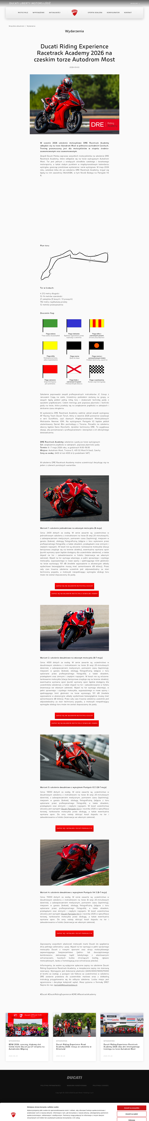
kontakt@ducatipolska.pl (65, 985)
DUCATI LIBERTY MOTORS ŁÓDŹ (30, 3)
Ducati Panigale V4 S (71, 914)
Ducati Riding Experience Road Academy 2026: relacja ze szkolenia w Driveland (73, 1047)
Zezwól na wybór (132, 1102)
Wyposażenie (38, 13)
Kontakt (128, 13)
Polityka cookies (100, 1085)
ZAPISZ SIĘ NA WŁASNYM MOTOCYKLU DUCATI (74, 715)
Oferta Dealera (95, 13)
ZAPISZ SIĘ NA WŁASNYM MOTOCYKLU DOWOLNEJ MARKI (74, 594)
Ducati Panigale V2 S (71, 809)
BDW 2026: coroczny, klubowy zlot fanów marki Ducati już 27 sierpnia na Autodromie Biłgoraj (27, 1047)
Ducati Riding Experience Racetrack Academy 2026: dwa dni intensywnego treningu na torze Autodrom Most (122, 1047)
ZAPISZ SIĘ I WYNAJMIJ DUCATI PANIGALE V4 (74, 933)
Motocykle (23, 13)
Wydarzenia (31, 26)
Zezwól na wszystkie (131, 1095)
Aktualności (54, 13)
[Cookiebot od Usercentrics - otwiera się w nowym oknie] (13, 1117)
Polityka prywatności (51, 1085)
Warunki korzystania (77, 1085)
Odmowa (131, 1108)
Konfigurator (113, 13)
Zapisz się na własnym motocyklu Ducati (74, 586)
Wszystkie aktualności (17, 26)
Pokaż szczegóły (110, 1117)
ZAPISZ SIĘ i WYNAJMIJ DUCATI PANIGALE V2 (74, 828)
